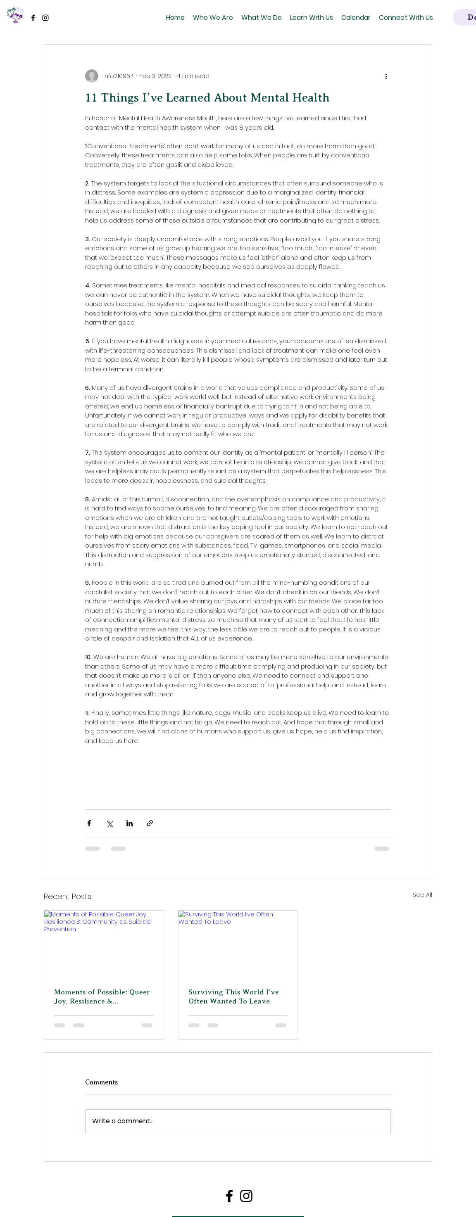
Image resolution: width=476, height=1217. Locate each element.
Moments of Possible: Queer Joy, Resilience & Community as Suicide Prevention (102, 997)
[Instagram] (45, 18)
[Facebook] (33, 18)
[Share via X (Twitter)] (109, 823)
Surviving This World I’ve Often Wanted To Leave (233, 996)
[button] (213, 17)
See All (422, 895)
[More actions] (386, 76)
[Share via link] (150, 823)
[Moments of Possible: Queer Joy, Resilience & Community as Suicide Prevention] (104, 944)
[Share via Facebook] (89, 823)
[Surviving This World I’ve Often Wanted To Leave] (238, 944)
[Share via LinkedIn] (129, 823)
